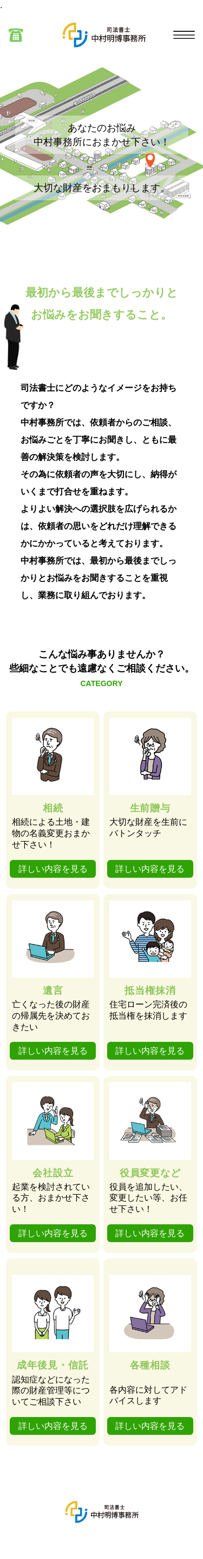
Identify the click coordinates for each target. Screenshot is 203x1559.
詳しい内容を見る (53, 868)
